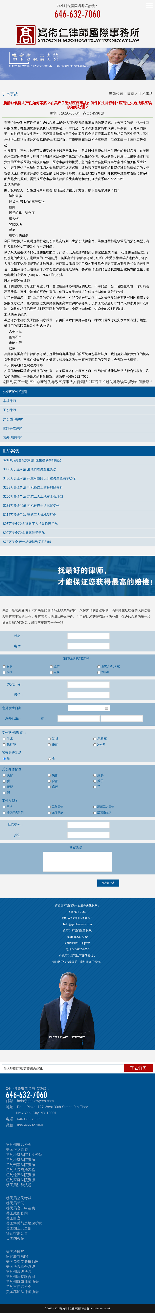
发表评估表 (108, 882)
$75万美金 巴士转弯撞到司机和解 (27, 542)
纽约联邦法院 (17, 1257)
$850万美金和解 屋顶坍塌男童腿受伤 (29, 469)
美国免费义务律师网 (22, 1262)
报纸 (7, 672)
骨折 (53, 738)
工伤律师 (9, 410)
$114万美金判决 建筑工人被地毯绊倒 (29, 514)
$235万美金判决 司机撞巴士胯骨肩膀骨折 (33, 487)
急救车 (100, 738)
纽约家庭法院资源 (20, 1180)
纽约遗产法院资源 (20, 1175)
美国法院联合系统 (20, 1267)
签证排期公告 (17, 1233)
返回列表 (9, 382)
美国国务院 (15, 1238)
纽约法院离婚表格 (20, 1170)
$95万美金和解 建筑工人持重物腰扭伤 (30, 523)
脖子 (98, 781)
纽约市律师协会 (18, 1287)
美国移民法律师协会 (22, 1292)
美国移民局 (15, 1251)
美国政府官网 (17, 1213)
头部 (8, 775)
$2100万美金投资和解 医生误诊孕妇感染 (32, 460)
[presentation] (30, 887)
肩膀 (53, 787)
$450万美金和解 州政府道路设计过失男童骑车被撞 (39, 478)
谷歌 (7, 666)
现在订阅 (138, 1068)
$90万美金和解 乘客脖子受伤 (24, 533)
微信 (55, 666)
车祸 (7, 806)
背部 (53, 781)
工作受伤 (55, 806)
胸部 (53, 775)
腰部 (8, 787)
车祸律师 (9, 401)
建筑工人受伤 (103, 806)
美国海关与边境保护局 (24, 1223)
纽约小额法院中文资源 (24, 1155)
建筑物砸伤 (102, 812)
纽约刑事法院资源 (20, 1165)
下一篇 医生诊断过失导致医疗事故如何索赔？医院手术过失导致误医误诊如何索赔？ (85, 382)
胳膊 (98, 775)
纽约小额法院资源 (20, 1160)
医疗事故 (55, 812)
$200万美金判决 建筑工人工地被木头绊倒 (33, 496)
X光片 (99, 744)
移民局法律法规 (18, 1185)
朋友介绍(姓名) (108, 666)
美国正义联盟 (17, 1150)
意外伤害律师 (12, 437)
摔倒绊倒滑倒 (13, 812)
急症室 (9, 744)
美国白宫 (13, 1218)
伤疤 (53, 744)
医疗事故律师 (12, 428)
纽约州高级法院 (18, 1272)
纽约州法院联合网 (20, 1277)
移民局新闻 (15, 1203)
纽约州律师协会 (18, 1145)
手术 (8, 738)
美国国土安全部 (18, 1228)
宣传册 (103, 672)
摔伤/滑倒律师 (13, 419)
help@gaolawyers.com (35, 1101)
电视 (55, 672)
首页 (130, 94)
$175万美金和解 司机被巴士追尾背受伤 (31, 505)
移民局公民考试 (18, 1198)
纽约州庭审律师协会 (22, 1282)
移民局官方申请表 (20, 1208)
